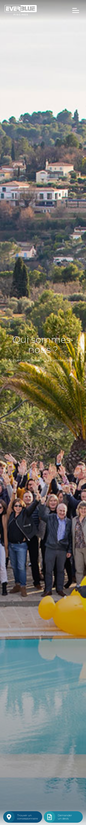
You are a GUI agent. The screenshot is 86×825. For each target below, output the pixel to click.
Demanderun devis (65, 817)
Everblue (32, 360)
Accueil (14, 360)
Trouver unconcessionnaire (27, 817)
